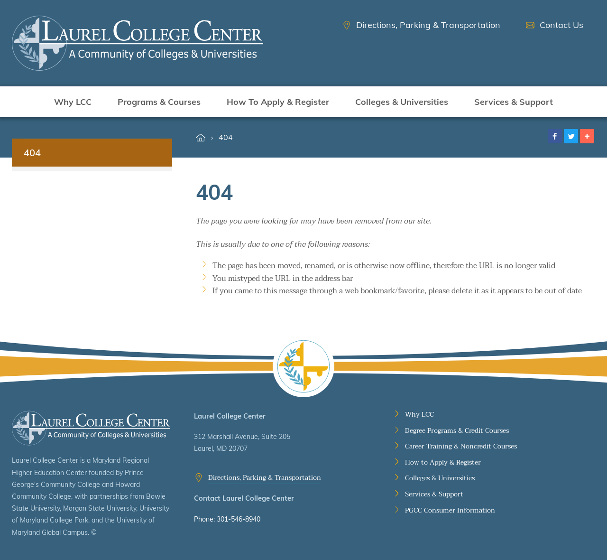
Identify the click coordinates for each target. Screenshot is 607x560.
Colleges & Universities (401, 101)
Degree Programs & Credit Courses (457, 431)
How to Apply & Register (443, 462)
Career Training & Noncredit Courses (461, 446)
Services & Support (513, 101)
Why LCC (73, 101)
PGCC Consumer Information (450, 510)
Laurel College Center (91, 428)
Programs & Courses (159, 101)
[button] (555, 136)
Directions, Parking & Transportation (264, 477)
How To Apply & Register (278, 101)
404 (226, 137)
